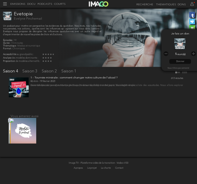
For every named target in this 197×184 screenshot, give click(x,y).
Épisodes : (8, 40)
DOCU (31, 4)
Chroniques (19, 49)
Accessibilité (10, 54)
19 (15, 40)
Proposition (9, 61)
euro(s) (181, 54)
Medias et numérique (28, 46)
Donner (180, 61)
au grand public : (25, 54)
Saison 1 (68, 71)
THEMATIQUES (166, 4)
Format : (8, 49)
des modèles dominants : (25, 58)
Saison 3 (30, 71)
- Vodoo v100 (121, 169)
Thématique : (10, 46)
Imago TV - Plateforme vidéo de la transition (92, 169)
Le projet (92, 174)
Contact (119, 174)
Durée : (7, 43)
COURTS (59, 4)
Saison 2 (50, 71)
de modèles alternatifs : (28, 61)
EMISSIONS (17, 4)
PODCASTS (44, 4)
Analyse (7, 58)
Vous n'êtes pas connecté (178, 68)
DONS (182, 4)
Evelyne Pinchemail (28, 18)
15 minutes (17, 43)
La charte (106, 174)
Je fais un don (180, 33)
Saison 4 (11, 71)
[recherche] (144, 4)
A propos (78, 174)
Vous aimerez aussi (24, 119)
